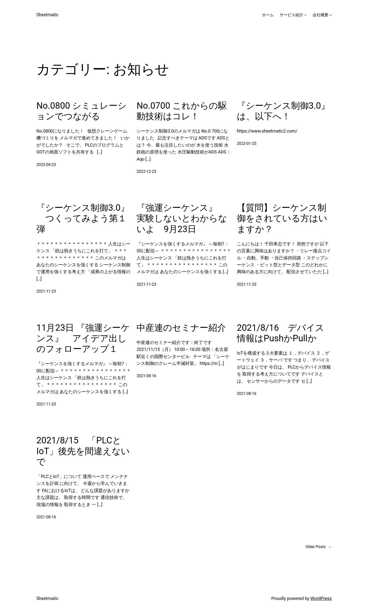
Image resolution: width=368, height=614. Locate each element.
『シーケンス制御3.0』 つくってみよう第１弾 (82, 218)
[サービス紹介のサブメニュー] (305, 15)
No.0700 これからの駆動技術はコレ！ (182, 111)
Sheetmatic (47, 14)
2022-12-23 (146, 171)
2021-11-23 (46, 291)
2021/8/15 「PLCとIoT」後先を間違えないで (83, 451)
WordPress (321, 598)
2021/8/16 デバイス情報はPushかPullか (280, 333)
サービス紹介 (291, 15)
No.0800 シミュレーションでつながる (81, 111)
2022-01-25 (246, 143)
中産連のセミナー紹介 (181, 328)
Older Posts (319, 547)
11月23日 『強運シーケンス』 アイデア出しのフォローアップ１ (83, 338)
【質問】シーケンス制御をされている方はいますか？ (282, 218)
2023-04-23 (46, 164)
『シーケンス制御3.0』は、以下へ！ (283, 111)
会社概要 (320, 15)
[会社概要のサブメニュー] (330, 15)
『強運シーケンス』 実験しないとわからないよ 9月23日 (182, 218)
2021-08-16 (146, 376)
